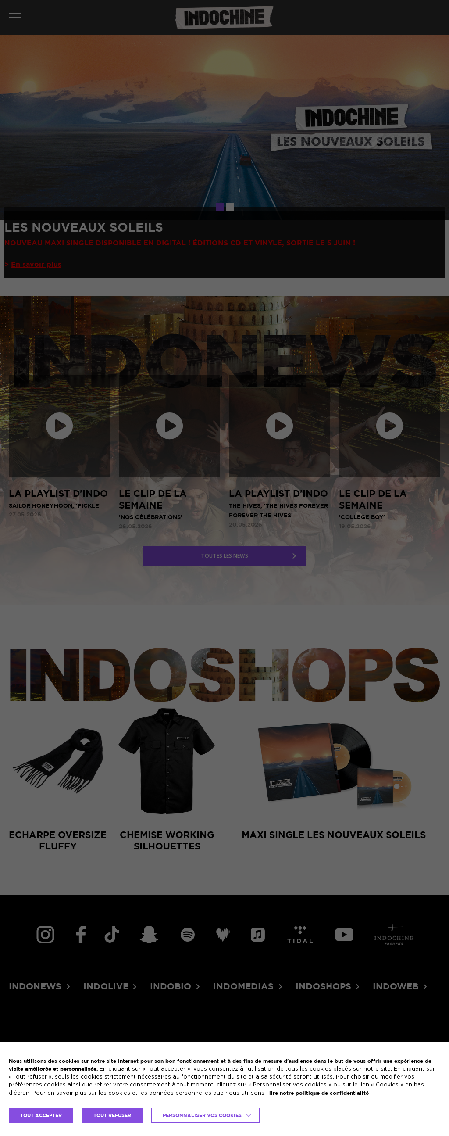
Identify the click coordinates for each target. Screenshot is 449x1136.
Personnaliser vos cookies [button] (202, 1115)
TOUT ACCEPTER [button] (41, 1115)
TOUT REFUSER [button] (112, 1115)
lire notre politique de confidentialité (319, 1093)
